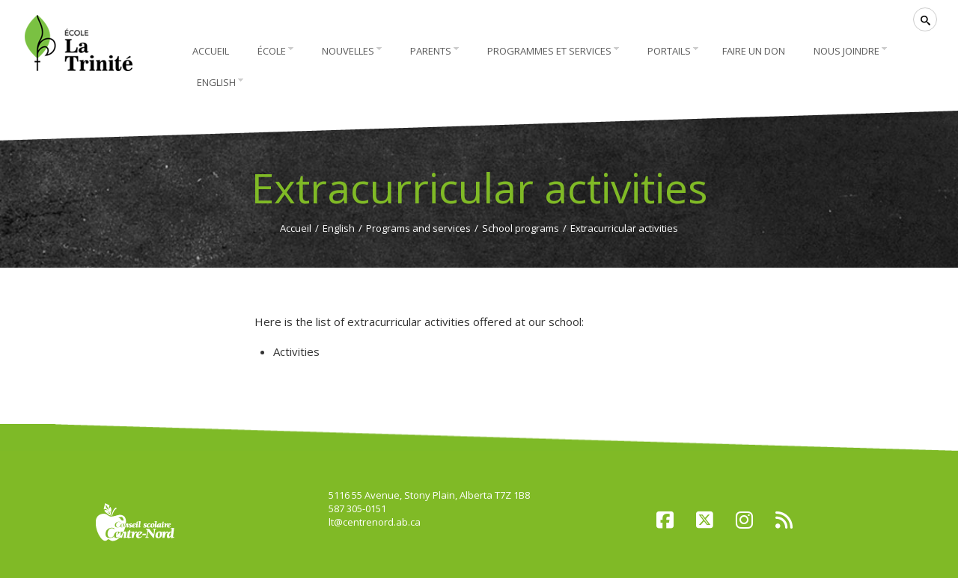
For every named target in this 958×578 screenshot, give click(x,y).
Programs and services (418, 228)
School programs (520, 228)
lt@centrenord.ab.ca (375, 522)
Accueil (295, 228)
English (339, 228)
